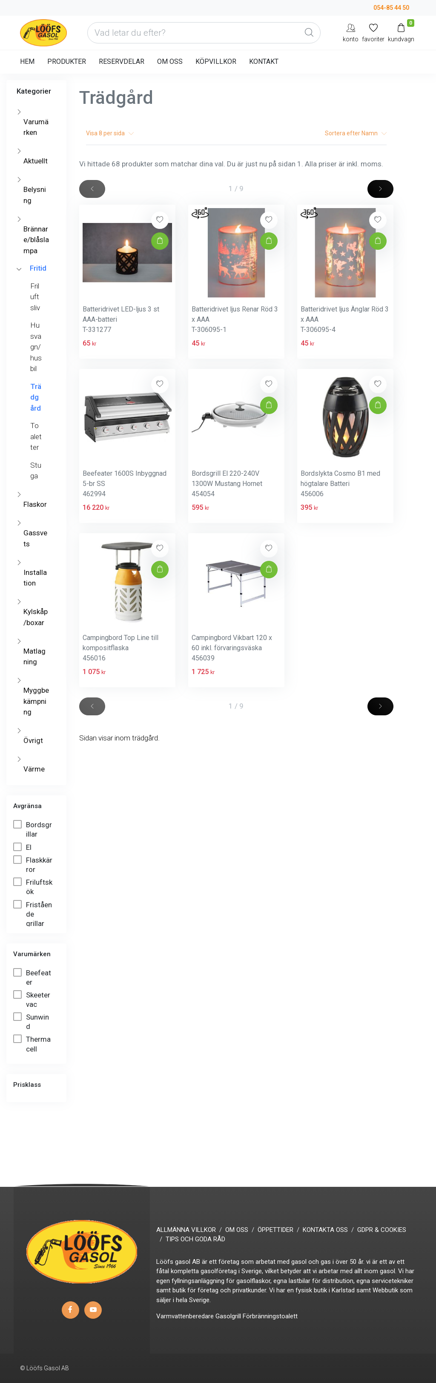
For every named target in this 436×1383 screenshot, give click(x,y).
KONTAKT (263, 61)
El (23, 847)
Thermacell (32, 1043)
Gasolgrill (228, 1316)
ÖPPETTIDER (275, 1230)
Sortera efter (356, 133)
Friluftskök (32, 886)
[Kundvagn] (401, 32)
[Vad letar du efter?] (204, 32)
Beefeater (32, 977)
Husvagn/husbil (36, 347)
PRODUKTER (66, 61)
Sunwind (31, 1021)
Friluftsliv (35, 297)
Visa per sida (110, 133)
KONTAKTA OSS (325, 1230)
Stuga (35, 470)
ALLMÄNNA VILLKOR (186, 1230)
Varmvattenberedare (185, 1316)
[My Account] (351, 32)
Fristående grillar (32, 914)
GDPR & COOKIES (381, 1230)
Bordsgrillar (32, 829)
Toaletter (36, 436)
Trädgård (35, 397)
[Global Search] (309, 32)
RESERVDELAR (121, 61)
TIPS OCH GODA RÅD (195, 1239)
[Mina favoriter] (373, 32)
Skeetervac (31, 999)
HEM (27, 61)
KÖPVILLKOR (215, 61)
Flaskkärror (32, 864)
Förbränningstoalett (270, 1316)
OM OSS (170, 61)
